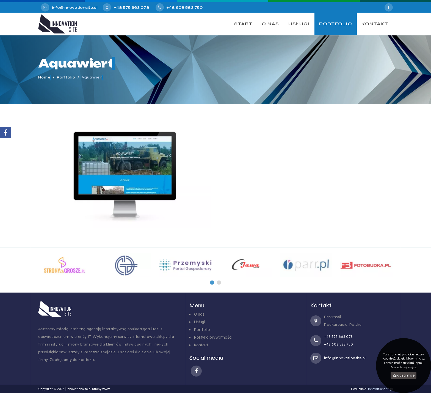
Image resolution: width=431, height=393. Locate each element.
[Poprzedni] (212, 282)
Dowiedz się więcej (403, 367)
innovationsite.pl (380, 389)
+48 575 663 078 (131, 7)
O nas (199, 314)
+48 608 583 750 (185, 7)
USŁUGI (299, 23)
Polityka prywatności (213, 337)
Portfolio (202, 329)
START (243, 23)
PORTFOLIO (335, 23)
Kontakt (201, 345)
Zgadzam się (404, 375)
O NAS (270, 23)
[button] (212, 282)
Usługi (199, 321)
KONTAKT (374, 23)
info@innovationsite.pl (74, 7)
